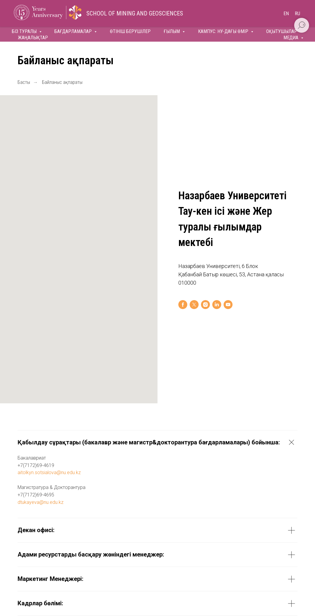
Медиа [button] (291, 37)
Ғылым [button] (172, 31)
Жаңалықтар (33, 37)
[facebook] (182, 304)
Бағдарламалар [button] (73, 31)
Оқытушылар (281, 31)
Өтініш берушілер (130, 31)
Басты (24, 82)
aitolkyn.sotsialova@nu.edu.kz (49, 472)
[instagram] (205, 304)
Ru (297, 13)
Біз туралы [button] (25, 31)
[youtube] (228, 304)
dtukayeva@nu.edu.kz (40, 502)
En (286, 13)
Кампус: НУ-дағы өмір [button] (223, 31)
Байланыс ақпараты (62, 82)
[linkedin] (216, 304)
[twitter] (194, 304)
